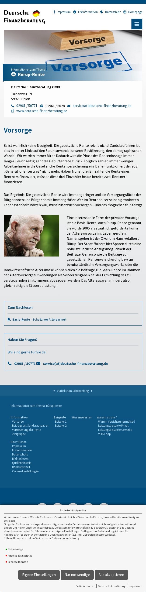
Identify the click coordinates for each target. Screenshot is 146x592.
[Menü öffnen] (136, 24)
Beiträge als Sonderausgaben (30, 425)
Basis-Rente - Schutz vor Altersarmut (39, 320)
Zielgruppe (19, 434)
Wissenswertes (82, 417)
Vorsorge (18, 421)
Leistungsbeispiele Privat (113, 425)
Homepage (132, 12)
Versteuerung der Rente (26, 429)
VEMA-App (104, 434)
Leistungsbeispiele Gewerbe (115, 429)
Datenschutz (110, 12)
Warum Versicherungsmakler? (116, 421)
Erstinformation (85, 586)
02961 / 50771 (25, 363)
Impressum (135, 586)
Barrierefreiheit (21, 467)
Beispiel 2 (60, 425)
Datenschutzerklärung (111, 586)
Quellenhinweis (21, 463)
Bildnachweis (20, 458)
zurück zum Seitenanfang (73, 391)
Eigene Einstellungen (39, 574)
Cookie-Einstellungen (25, 471)
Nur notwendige (77, 574)
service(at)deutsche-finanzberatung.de (75, 363)
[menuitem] (30, 425)
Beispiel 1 (60, 421)
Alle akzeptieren (111, 574)
